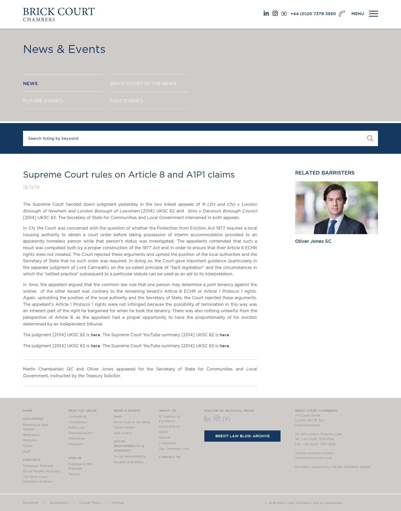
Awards (164, 437)
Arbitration (76, 438)
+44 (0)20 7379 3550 (313, 13)
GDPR (163, 432)
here (95, 334)
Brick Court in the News (132, 422)
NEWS (30, 83)
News (118, 416)
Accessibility (59, 502)
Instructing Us (169, 426)
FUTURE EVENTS (43, 100)
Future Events (124, 427)
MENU (357, 13)
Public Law (76, 427)
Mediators (30, 440)
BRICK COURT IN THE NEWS (143, 83)
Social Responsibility (129, 456)
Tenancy (74, 474)
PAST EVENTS (126, 100)
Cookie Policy (90, 502)
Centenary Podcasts (38, 465)
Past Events (123, 433)
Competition (77, 422)
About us (167, 410)
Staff (26, 451)
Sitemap (118, 502)
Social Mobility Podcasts (41, 471)
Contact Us (169, 457)
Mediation (75, 444)
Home (27, 410)
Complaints (167, 443)
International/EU (80, 433)
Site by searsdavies (327, 503)
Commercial (77, 416)
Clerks (27, 446)
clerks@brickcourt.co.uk (313, 458)
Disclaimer (31, 502)
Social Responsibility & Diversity (129, 445)
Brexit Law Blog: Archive (242, 436)
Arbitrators (31, 435)
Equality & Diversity (128, 462)
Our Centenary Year (174, 448)
